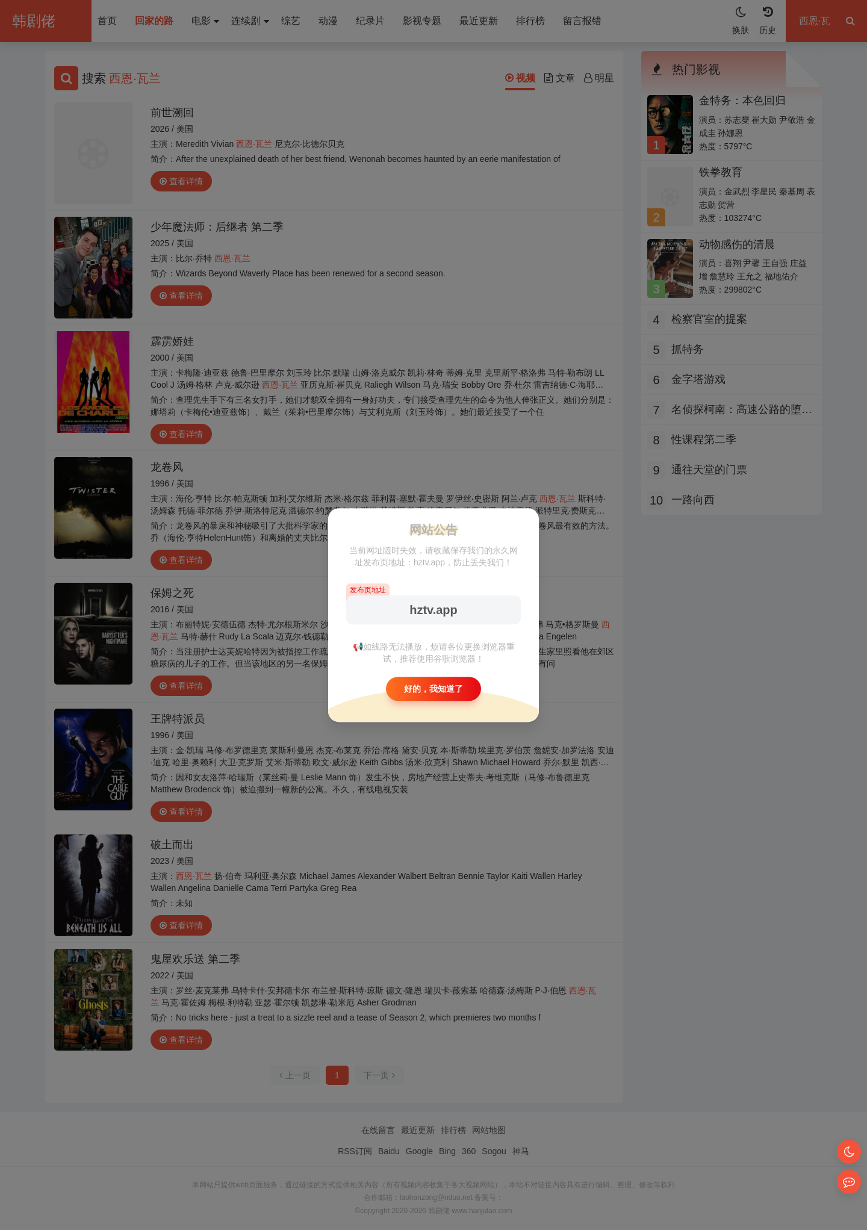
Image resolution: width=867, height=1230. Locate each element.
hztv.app (433, 610)
